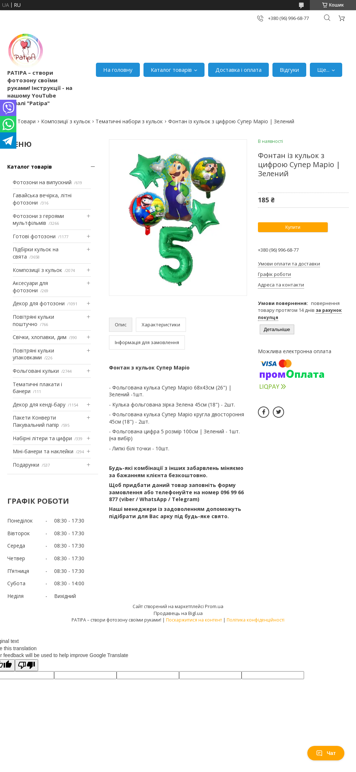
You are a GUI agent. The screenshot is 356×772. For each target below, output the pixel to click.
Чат (326, 753)
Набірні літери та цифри (42, 438)
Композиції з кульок (65, 121)
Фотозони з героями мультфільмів (38, 219)
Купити (292, 227)
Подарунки (26, 464)
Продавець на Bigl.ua (178, 613)
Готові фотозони (34, 236)
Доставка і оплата (238, 69)
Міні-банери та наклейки (43, 451)
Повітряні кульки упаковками (33, 354)
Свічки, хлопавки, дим (39, 337)
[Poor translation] (26, 665)
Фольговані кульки (36, 370)
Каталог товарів (171, 69)
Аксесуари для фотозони (30, 287)
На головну (118, 69)
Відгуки (289, 69)
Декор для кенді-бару (39, 404)
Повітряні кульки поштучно (33, 320)
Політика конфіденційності (255, 620)
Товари (26, 121)
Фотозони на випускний (42, 182)
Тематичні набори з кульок (129, 121)
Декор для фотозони (39, 303)
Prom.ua (214, 606)
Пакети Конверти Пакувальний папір (36, 421)
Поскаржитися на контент (194, 620)
